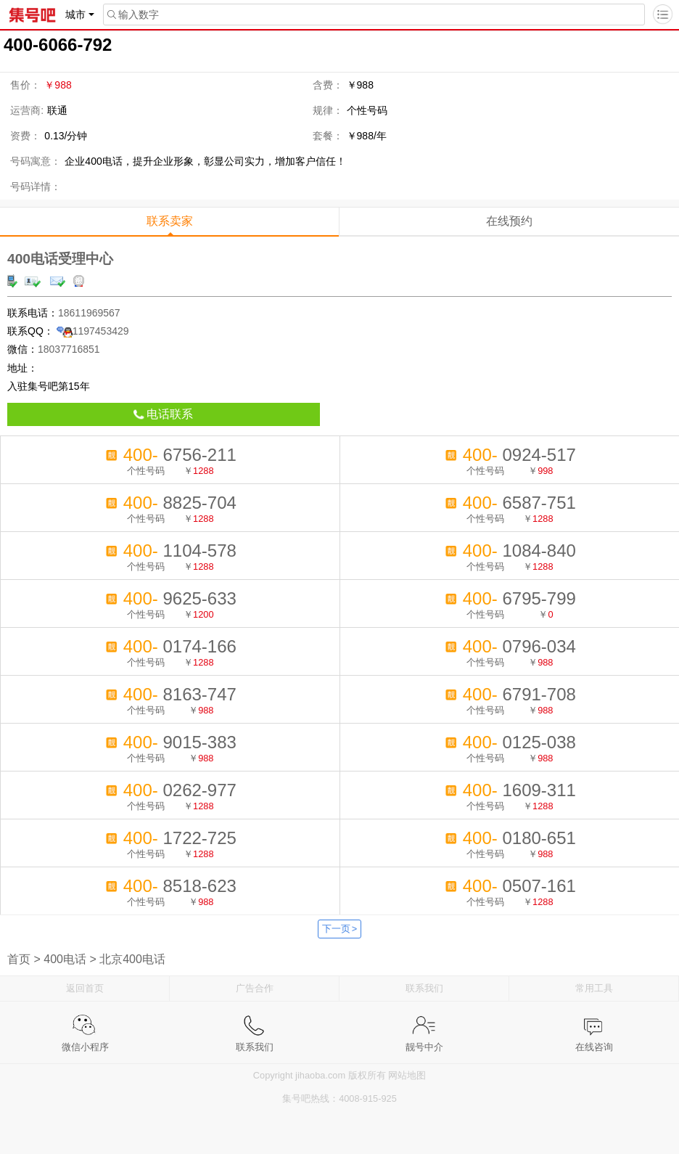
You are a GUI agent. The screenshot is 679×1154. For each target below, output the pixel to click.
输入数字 (131, 14)
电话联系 (163, 414)
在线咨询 (594, 1025)
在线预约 (509, 221)
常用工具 (594, 988)
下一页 (339, 928)
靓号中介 (424, 1025)
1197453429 (93, 331)
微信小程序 (85, 1025)
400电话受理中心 (60, 258)
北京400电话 (132, 959)
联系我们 (424, 988)
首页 (18, 959)
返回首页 (85, 988)
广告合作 (254, 988)
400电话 (65, 959)
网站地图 (407, 1075)
